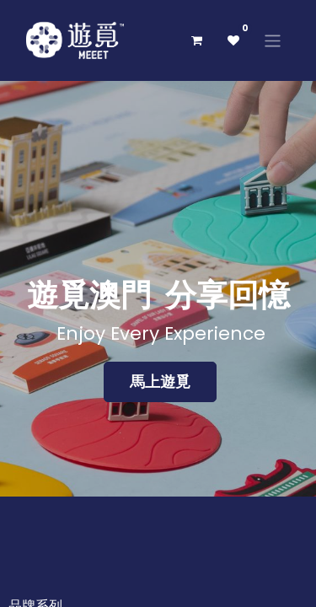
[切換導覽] (272, 40)
